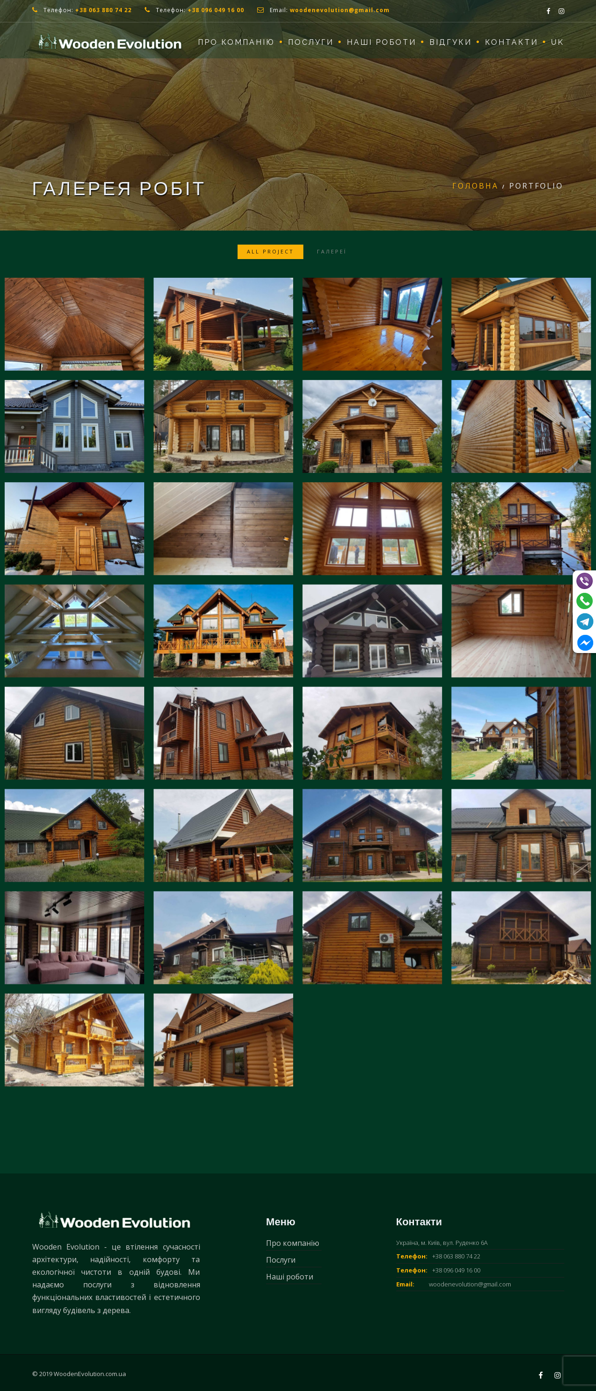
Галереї (332, 251)
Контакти (511, 42)
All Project (270, 251)
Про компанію (236, 42)
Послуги (311, 42)
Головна (475, 186)
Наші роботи (381, 42)
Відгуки (450, 42)
